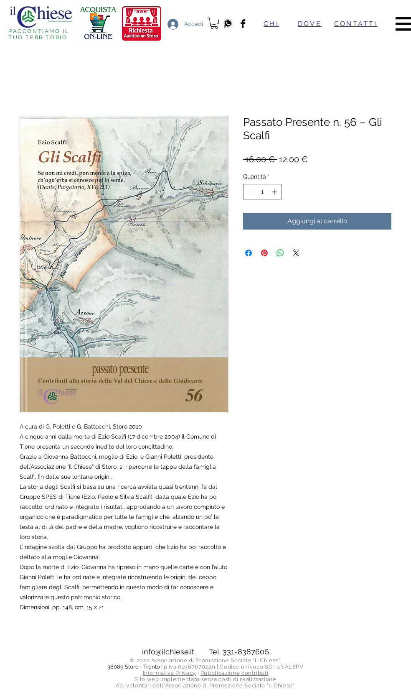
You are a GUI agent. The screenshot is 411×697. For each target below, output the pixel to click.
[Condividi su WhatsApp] (280, 253)
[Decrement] (249, 191)
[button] (214, 23)
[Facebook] (242, 23)
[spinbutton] (262, 191)
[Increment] (275, 191)
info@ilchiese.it (168, 651)
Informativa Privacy (169, 673)
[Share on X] (296, 253)
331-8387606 (246, 651)
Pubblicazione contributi (234, 673)
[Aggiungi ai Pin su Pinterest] (264, 253)
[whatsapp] (227, 23)
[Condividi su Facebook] (249, 253)
